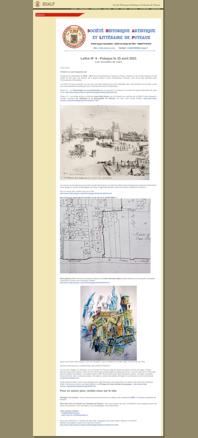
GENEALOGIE (155, 9)
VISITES (115, 9)
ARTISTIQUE (133, 9)
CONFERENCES (96, 9)
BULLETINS (107, 9)
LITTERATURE (144, 9)
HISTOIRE (124, 9)
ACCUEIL (74, 9)
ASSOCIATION (84, 9)
